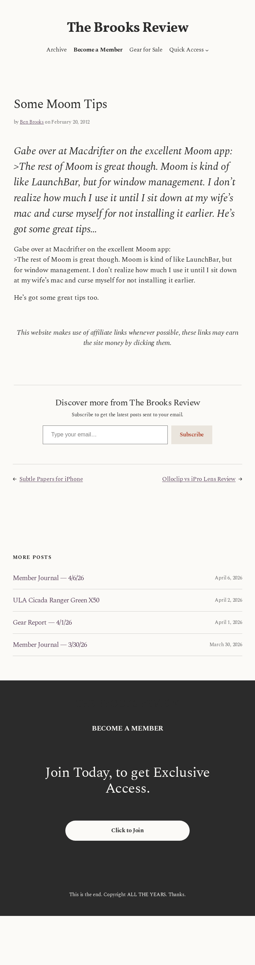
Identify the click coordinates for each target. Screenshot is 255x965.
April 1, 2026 (228, 622)
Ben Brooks (32, 122)
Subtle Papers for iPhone (51, 479)
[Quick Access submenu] (207, 50)
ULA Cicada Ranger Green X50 (56, 600)
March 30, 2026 (225, 644)
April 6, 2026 (228, 578)
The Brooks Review (128, 28)
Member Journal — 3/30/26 (50, 645)
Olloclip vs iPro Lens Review (199, 479)
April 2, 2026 (228, 600)
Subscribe (192, 434)
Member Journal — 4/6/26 (48, 578)
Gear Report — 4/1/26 (42, 622)
